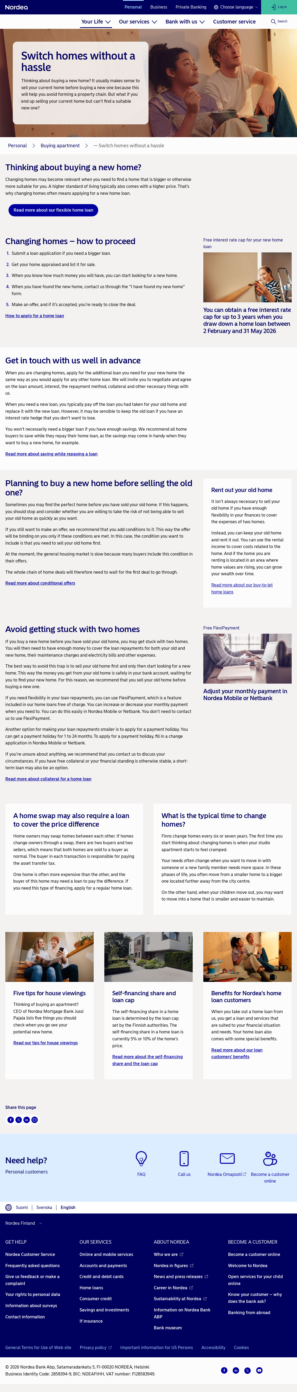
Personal (133, 7)
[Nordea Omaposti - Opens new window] (227, 1164)
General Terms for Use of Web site (38, 1347)
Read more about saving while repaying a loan (51, 454)
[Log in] (279, 7)
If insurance (91, 1321)
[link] (49, 1005)
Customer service (234, 21)
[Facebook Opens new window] (10, 1120)
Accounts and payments (103, 1265)
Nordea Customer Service (30, 1254)
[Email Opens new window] (34, 1120)
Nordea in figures (173, 1265)
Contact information (25, 1316)
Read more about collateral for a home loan (48, 779)
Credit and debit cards (101, 1276)
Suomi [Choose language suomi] (22, 1207)
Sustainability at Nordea (180, 1298)
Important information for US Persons (156, 1347)
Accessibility (213, 1347)
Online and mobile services (106, 1254)
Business (158, 7)
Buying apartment (60, 146)
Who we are (168, 1254)
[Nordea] (16, 7)
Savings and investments (104, 1309)
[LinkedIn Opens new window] (26, 1120)
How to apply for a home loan (34, 315)
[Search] (279, 21)
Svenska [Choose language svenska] (44, 1207)
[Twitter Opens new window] (18, 1120)
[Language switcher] (236, 7)
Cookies (241, 1347)
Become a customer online (254, 1254)
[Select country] (25, 1223)
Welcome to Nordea (247, 1265)
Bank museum (168, 1327)
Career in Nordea (173, 1287)
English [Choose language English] (68, 1207)
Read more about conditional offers (40, 583)
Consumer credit (96, 1298)
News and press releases (181, 1276)
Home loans (91, 1287)
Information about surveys (31, 1305)
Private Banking (191, 7)
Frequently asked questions (32, 1265)
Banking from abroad (249, 1312)
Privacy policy (96, 1347)
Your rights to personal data (32, 1294)
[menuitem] (96, 21)
